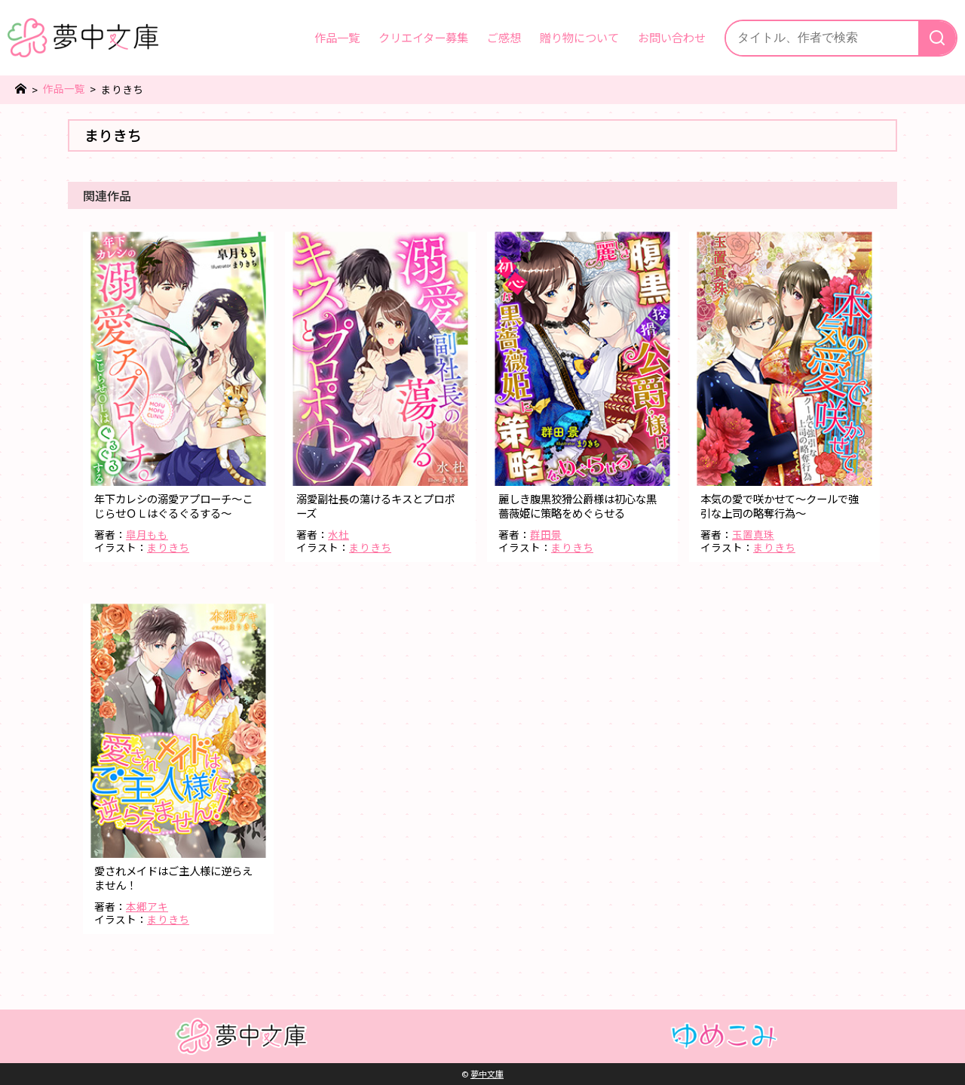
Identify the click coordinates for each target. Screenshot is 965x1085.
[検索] (937, 38)
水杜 (338, 534)
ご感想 (504, 37)
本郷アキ (147, 906)
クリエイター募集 (423, 37)
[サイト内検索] (822, 38)
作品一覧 (337, 37)
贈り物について (579, 37)
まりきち (168, 547)
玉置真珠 (753, 534)
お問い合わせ (672, 37)
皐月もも (147, 534)
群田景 (546, 534)
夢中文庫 (487, 1074)
